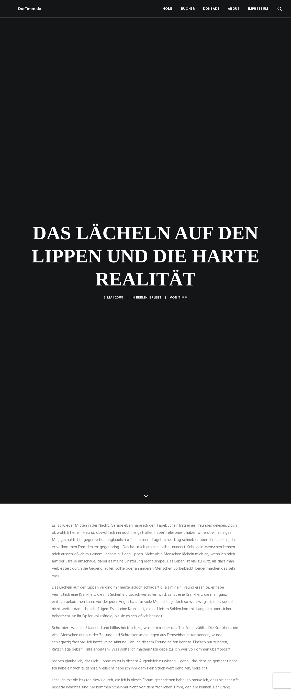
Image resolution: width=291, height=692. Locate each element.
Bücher (188, 8)
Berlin (142, 251)
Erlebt (155, 251)
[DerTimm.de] (20, 8)
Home (168, 8)
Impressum (258, 8)
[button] (279, 8)
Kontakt (211, 8)
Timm (182, 251)
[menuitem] (167, 8)
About (234, 8)
